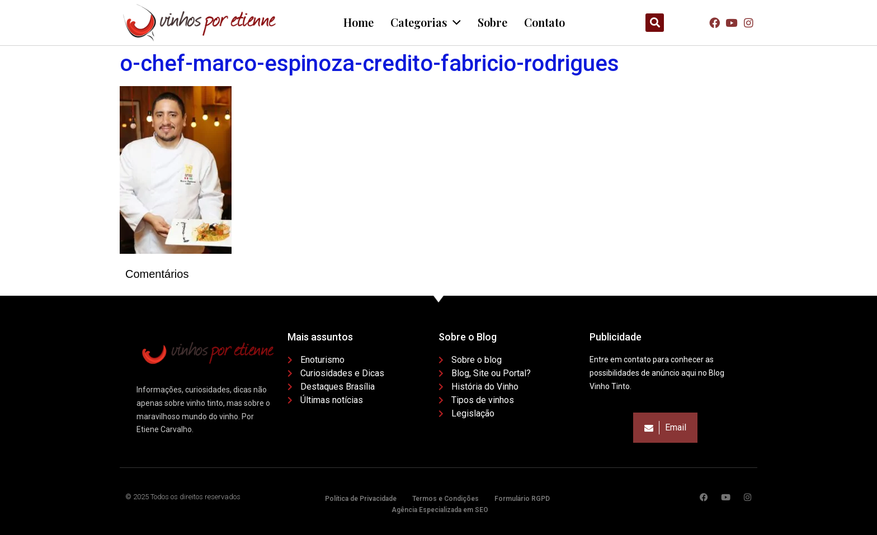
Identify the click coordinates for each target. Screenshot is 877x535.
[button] (654, 22)
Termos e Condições (445, 499)
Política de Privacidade (361, 499)
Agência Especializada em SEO (440, 510)
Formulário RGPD (522, 499)
